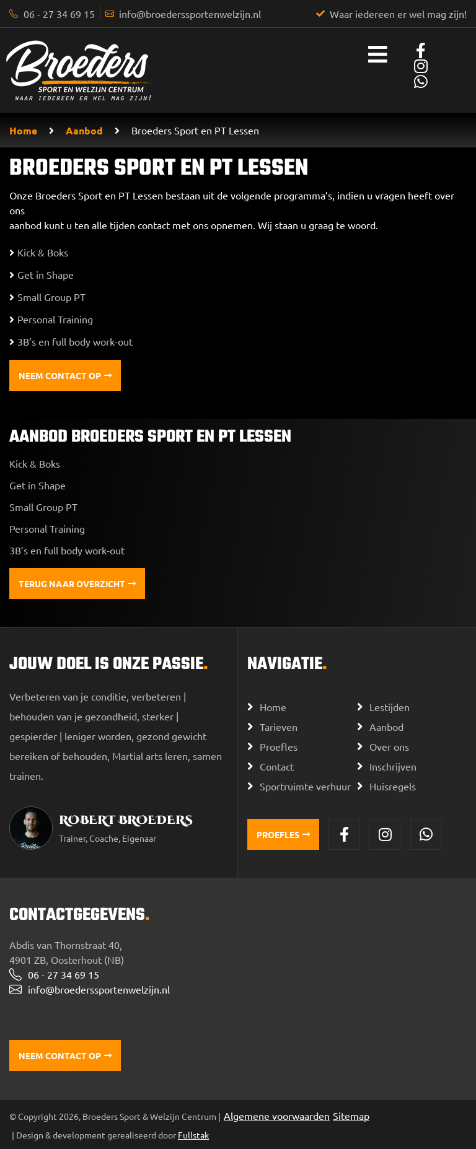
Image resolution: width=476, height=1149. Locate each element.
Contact (277, 766)
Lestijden (389, 707)
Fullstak (193, 1134)
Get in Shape (37, 485)
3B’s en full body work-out (67, 550)
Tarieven (279, 726)
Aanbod (84, 130)
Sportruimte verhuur (305, 786)
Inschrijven (392, 766)
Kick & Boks (34, 463)
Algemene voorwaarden (277, 1115)
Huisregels (392, 786)
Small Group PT (43, 506)
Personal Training (47, 528)
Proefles (279, 746)
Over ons (389, 746)
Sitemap (351, 1115)
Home (23, 130)
